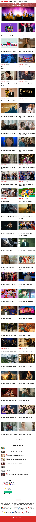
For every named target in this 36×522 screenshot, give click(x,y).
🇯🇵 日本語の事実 (20, 509)
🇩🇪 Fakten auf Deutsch (5, 505)
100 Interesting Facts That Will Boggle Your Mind (14, 451)
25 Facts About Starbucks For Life (8, 51)
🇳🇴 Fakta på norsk (31, 507)
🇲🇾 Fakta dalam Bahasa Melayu (8, 511)
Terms (14, 504)
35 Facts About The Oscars (25, 100)
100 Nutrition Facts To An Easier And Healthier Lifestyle (16, 459)
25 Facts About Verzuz (6, 318)
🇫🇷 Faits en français (13, 505)
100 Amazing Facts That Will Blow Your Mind (14, 463)
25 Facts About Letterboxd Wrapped (9, 35)
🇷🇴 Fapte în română (7, 512)
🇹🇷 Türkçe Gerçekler (14, 513)
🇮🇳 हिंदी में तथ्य (31, 508)
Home (13, 3)
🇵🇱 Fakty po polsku (29, 511)
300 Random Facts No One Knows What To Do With (15, 455)
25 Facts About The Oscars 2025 (8, 100)
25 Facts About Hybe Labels (7, 250)
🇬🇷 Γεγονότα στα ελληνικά (23, 508)
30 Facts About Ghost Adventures (8, 335)
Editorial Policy (7, 503)
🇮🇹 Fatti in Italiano (31, 505)
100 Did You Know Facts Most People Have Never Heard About (17, 474)
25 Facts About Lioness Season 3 (26, 51)
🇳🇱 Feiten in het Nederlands (20, 511)
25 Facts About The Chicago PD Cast (9, 351)
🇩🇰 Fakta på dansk (14, 507)
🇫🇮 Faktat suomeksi (4, 508)
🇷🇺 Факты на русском (16, 512)
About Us (2, 503)
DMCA (11, 504)
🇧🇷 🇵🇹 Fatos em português (5, 507)
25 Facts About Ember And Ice (25, 35)
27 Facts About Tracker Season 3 (26, 366)
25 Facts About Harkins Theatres (26, 66)
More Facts (31, 504)
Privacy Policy (19, 504)
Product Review (21, 503)
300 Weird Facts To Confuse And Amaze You (14, 470)
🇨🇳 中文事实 (21, 513)
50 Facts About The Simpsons (25, 201)
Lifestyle (16, 3)
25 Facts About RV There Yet (25, 335)
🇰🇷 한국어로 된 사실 (27, 509)
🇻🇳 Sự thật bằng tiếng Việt (26, 512)
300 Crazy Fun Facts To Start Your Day (12, 448)
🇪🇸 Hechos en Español (22, 505)
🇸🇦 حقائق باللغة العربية (13, 508)
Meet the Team (14, 503)
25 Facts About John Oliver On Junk (27, 83)
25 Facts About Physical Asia (7, 233)
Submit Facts (25, 504)
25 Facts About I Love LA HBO (7, 201)
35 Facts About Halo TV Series (25, 351)
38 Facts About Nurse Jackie (25, 434)
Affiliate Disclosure (5, 504)
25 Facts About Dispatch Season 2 (8, 150)
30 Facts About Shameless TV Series (9, 184)
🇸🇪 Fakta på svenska (23, 507)
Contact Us (27, 503)
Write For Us (32, 503)
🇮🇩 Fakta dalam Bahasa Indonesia (10, 509)
